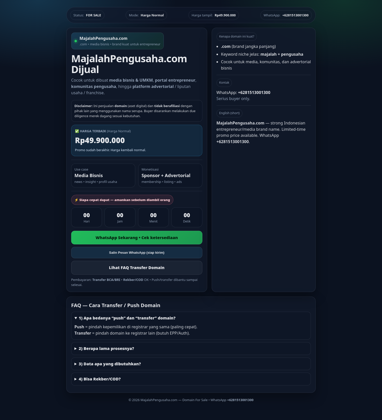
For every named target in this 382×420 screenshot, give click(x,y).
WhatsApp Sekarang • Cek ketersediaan (137, 237)
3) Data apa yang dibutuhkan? (110, 364)
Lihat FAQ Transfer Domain (137, 267)
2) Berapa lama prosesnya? (106, 348)
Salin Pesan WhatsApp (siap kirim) (136, 252)
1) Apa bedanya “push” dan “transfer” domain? (127, 318)
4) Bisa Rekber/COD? (100, 379)
